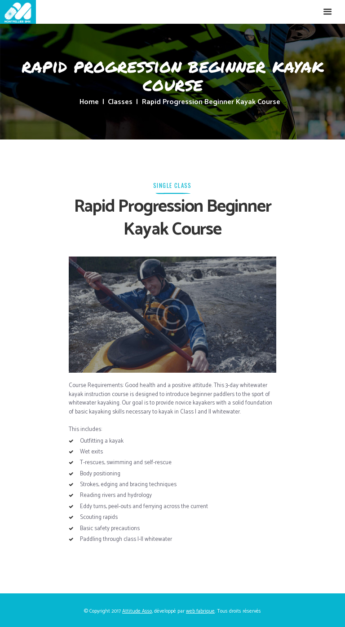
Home (89, 102)
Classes (120, 102)
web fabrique (200, 611)
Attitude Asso (137, 611)
